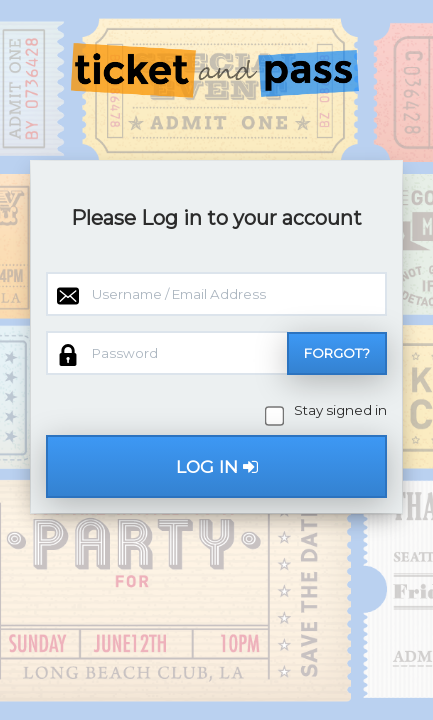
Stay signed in (327, 410)
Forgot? (337, 353)
